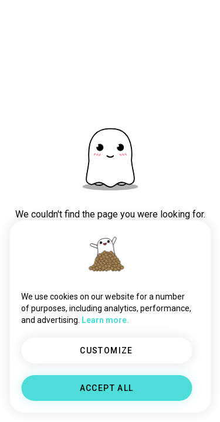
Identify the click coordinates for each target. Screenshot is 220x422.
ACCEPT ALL (107, 388)
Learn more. (105, 320)
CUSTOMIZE (106, 350)
